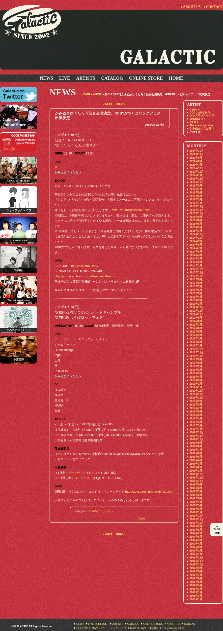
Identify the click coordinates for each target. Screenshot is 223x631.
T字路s (194, 121)
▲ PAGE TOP (217, 529)
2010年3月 (196, 421)
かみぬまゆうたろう (101, 511)
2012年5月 (196, 331)
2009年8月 (196, 446)
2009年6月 (196, 453)
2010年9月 (196, 401)
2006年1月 (196, 592)
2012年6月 (196, 328)
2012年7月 (196, 324)
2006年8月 (196, 571)
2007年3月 (196, 547)
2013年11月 (197, 272)
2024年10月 (197, 150)
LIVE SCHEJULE (98, 623)
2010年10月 (197, 397)
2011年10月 (197, 355)
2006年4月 (196, 585)
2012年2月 (196, 341)
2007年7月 (196, 533)
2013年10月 (197, 275)
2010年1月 (196, 428)
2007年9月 (196, 526)
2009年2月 (196, 467)
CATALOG (112, 78)
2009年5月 (196, 456)
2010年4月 (196, 418)
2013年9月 (196, 279)
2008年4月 (196, 501)
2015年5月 (196, 223)
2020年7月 (196, 164)
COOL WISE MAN (200, 112)
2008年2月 (196, 508)
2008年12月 (197, 474)
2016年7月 (196, 188)
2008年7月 (196, 491)
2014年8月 (196, 244)
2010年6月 (196, 411)
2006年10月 (197, 564)
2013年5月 (196, 293)
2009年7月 (196, 449)
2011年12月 (197, 348)
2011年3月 (196, 380)
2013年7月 (196, 286)
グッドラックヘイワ (202, 115)
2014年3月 (196, 258)
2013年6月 (196, 289)
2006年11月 (197, 560)
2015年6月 (196, 220)
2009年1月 (196, 470)
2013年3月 (196, 300)
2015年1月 (196, 230)
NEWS (46, 78)
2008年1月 (196, 512)
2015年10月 (197, 213)
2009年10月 (197, 439)
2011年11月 (197, 352)
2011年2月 (196, 383)
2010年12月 (197, 390)
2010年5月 (196, 414)
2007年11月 (197, 519)
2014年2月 (196, 261)
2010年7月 (196, 408)
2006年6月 (196, 578)
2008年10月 (197, 481)
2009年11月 (197, 435)
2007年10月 (197, 522)
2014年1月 (196, 265)
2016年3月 (196, 199)
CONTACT (214, 7)
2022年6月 (196, 161)
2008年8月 (196, 487)
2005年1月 (196, 599)
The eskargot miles (201, 125)
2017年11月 (197, 171)
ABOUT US (192, 7)
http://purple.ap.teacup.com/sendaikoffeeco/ (84, 276)
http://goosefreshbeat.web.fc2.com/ (149, 491)
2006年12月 (197, 557)
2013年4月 (196, 296)
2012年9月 (196, 317)
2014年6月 (196, 251)
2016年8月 (196, 185)
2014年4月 (196, 255)
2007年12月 (197, 515)
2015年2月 (196, 227)
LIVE (64, 78)
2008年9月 (196, 484)
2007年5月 (196, 540)
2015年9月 (196, 216)
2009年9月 (196, 442)
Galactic (195, 109)
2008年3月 (196, 505)
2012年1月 (196, 345)
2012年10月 (197, 314)
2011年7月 (196, 366)
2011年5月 (196, 373)
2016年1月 (196, 202)
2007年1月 (196, 554)
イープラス (75, 473)
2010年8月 (196, 404)
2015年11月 (197, 209)
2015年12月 (197, 206)
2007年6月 (196, 536)
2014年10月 (197, 237)
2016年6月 (196, 192)
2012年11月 (197, 310)
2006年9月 (196, 567)
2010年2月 (196, 425)
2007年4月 (196, 543)
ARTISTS (85, 78)
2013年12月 (197, 268)
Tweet (142, 518)
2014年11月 (197, 234)
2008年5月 (196, 498)
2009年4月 (196, 460)
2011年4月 (196, 376)
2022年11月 (197, 154)
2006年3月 (196, 588)
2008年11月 (197, 477)
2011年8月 (196, 362)
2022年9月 (196, 157)
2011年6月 (196, 369)
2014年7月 (196, 248)
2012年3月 (196, 338)
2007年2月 (196, 550)
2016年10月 (197, 182)
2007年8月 (196, 529)
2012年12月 (197, 307)
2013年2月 (196, 303)
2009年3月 (196, 463)
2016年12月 (197, 178)
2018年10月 (197, 168)
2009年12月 (197, 432)
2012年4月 (196, 335)
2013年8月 (196, 282)
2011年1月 (196, 387)
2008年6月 (196, 494)
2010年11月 (197, 394)
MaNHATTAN (197, 118)
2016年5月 (196, 195)
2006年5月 (196, 581)
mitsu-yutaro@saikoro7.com (131, 210)
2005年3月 (196, 595)
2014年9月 (196, 241)
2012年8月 (196, 321)
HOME (176, 78)
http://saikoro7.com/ (84, 266)
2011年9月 (196, 359)
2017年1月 (196, 175)
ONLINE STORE (146, 78)
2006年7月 (196, 574)
